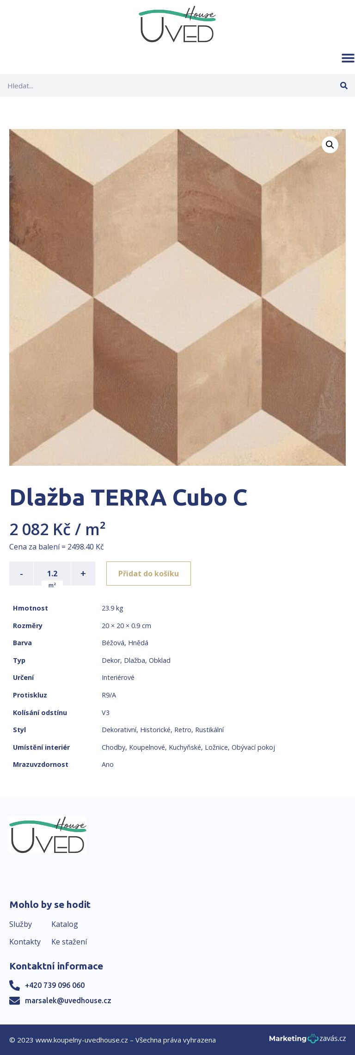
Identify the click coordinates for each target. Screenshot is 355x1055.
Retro (182, 729)
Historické (155, 729)
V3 (106, 712)
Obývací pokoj (253, 747)
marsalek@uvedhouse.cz (68, 1000)
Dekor (111, 660)
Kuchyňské (185, 747)
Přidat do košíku (148, 573)
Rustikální (209, 729)
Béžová (113, 642)
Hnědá (138, 642)
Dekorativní (119, 729)
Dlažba (134, 660)
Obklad (160, 660)
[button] (348, 58)
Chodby (113, 747)
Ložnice (216, 747)
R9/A (109, 695)
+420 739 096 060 (55, 985)
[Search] (343, 85)
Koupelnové (147, 747)
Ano (108, 764)
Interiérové (118, 677)
